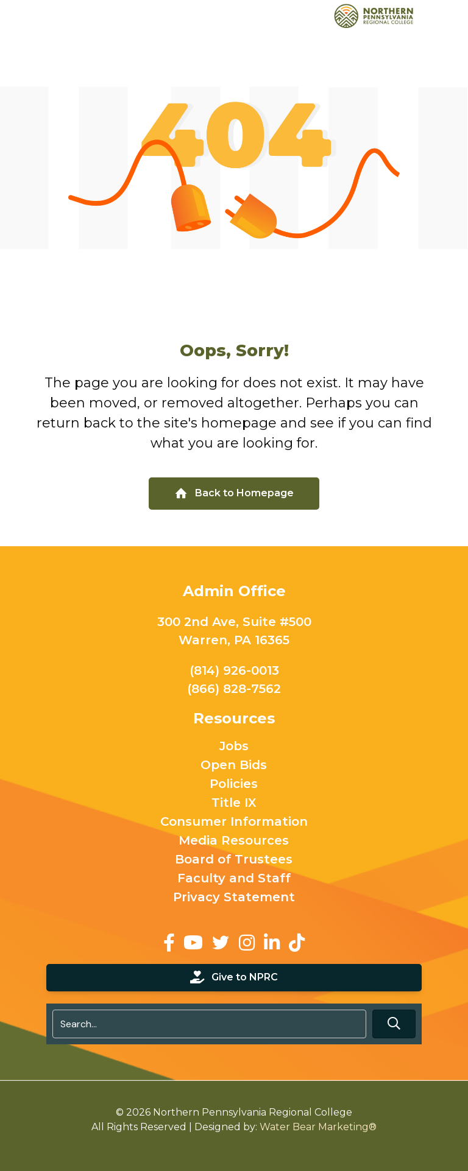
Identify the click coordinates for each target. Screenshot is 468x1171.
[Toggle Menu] (452, 15)
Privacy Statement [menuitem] (234, 897)
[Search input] (209, 1024)
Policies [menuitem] (234, 784)
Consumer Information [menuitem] (234, 822)
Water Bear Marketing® (318, 1127)
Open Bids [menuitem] (234, 765)
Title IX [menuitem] (234, 803)
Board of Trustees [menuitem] (234, 860)
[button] (394, 1024)
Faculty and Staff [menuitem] (234, 878)
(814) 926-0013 (234, 670)
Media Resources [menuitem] (234, 841)
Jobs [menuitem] (234, 746)
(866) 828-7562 (234, 688)
